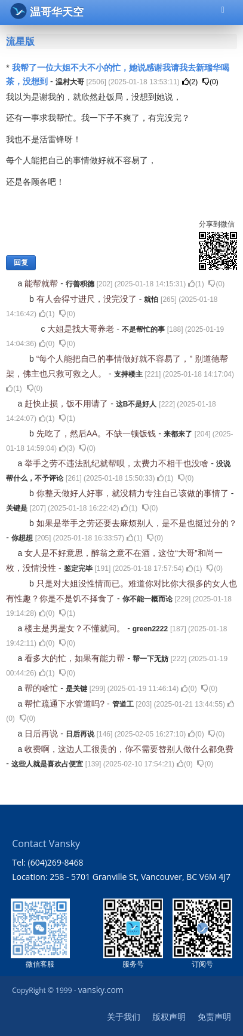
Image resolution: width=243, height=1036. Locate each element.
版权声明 (169, 1016)
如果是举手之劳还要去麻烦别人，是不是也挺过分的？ (136, 523)
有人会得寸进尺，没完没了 (87, 299)
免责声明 (214, 1016)
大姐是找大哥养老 (81, 329)
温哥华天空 (47, 11)
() (190, 82)
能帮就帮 (42, 283)
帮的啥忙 (42, 688)
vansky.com (101, 989)
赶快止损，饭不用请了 (67, 403)
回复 (21, 262)
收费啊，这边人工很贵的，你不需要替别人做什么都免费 (128, 749)
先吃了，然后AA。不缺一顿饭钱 (97, 433)
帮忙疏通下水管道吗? (65, 703)
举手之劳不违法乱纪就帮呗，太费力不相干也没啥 (117, 463)
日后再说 (42, 733)
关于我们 (123, 1016)
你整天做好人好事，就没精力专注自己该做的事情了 (133, 493)
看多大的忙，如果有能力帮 (75, 658)
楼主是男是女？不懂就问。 (75, 628)
